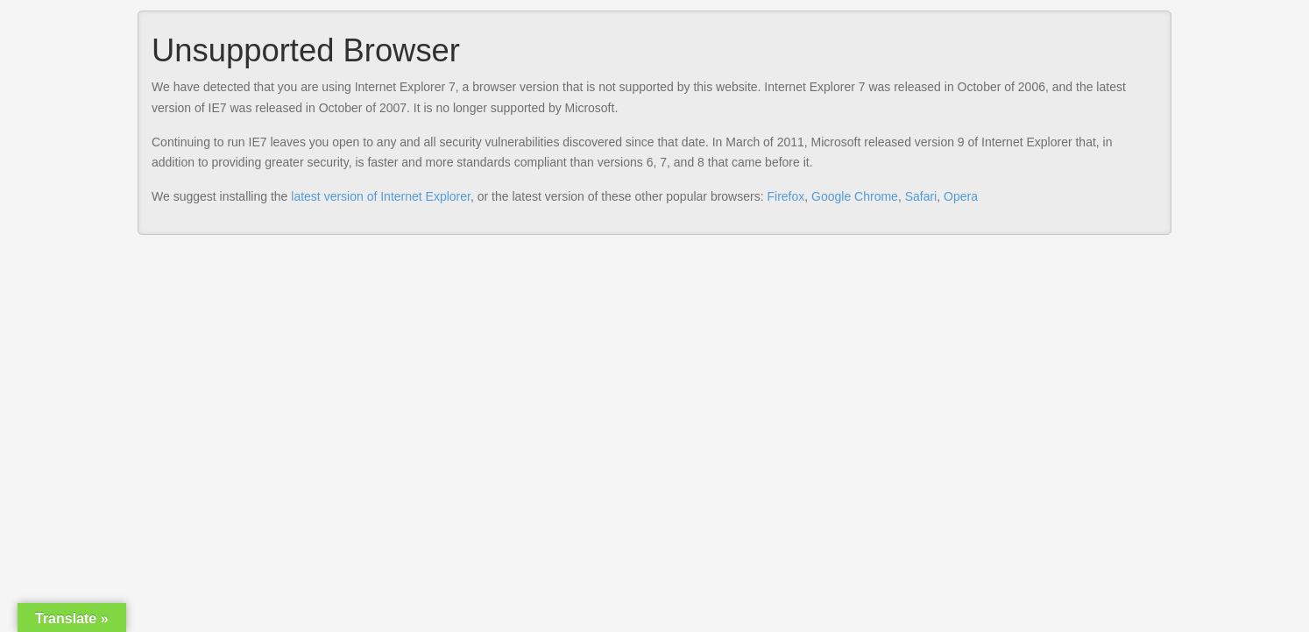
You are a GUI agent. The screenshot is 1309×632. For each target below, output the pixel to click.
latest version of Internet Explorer (381, 196)
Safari (921, 196)
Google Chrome (854, 196)
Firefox (785, 196)
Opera (961, 196)
